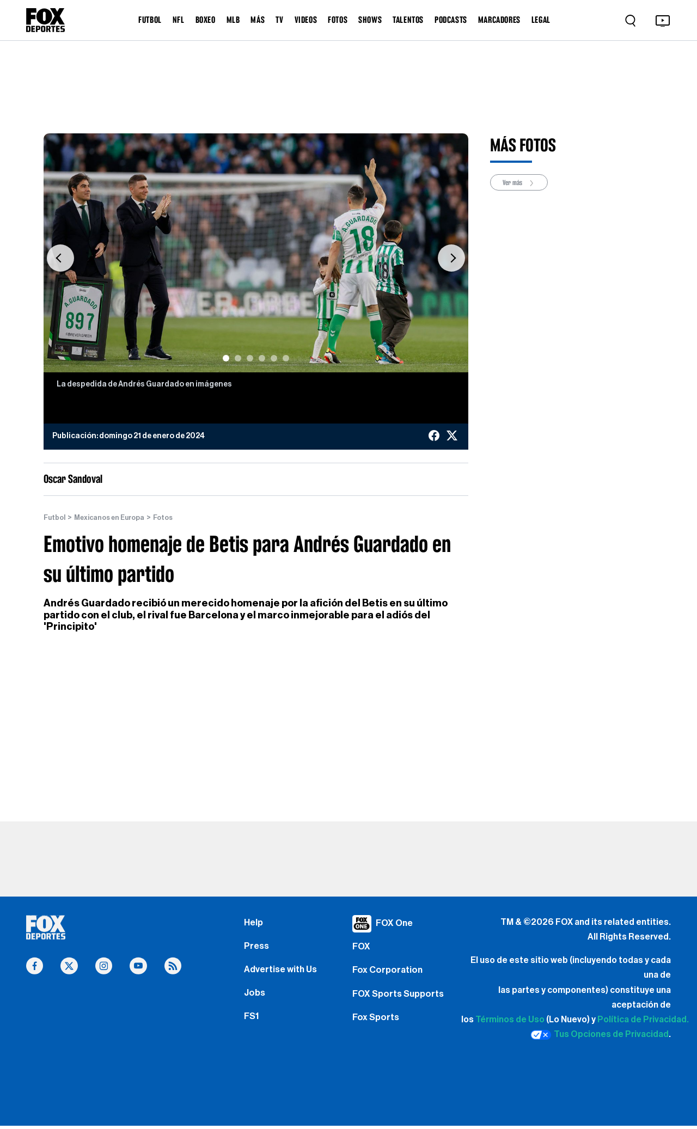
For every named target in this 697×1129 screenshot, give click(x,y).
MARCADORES (499, 19)
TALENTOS (408, 19)
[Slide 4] (262, 358)
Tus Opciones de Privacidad (599, 1035)
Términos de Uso (510, 1020)
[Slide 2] (238, 358)
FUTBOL (150, 19)
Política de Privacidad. (643, 1020)
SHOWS (370, 19)
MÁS (257, 19)
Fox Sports (377, 1027)
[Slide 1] (226, 358)
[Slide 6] (286, 358)
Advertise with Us (282, 975)
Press (257, 949)
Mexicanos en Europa (116, 517)
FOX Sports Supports (401, 1002)
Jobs (255, 1002)
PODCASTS (451, 19)
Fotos (175, 517)
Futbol (56, 517)
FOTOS (337, 19)
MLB (233, 19)
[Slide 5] (274, 358)
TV (279, 19)
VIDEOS (306, 19)
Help (254, 924)
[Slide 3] (250, 358)
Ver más (522, 183)
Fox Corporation (389, 975)
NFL (179, 19)
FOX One (395, 924)
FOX (362, 949)
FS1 (252, 1027)
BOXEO (205, 19)
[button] (60, 258)
